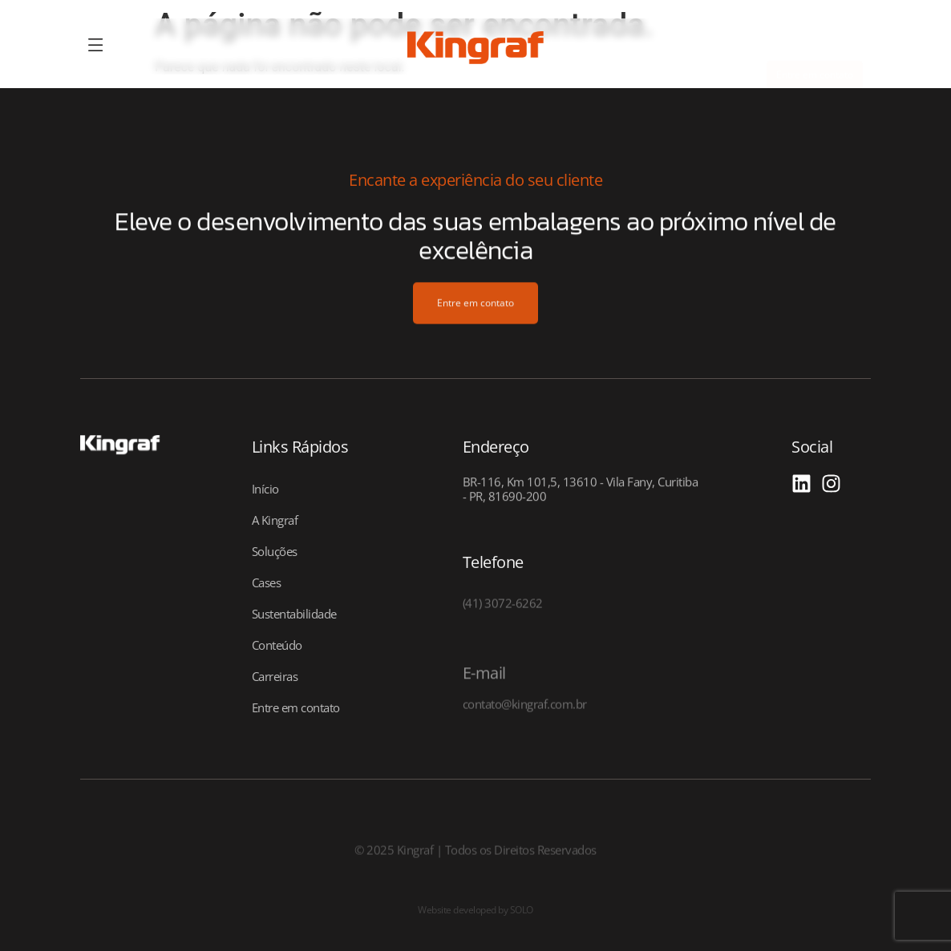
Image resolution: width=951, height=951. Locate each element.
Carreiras (275, 676)
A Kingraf (275, 520)
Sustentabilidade (294, 614)
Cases (266, 582)
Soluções (274, 551)
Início (265, 489)
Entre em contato (296, 707)
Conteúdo (277, 645)
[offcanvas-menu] (95, 46)
